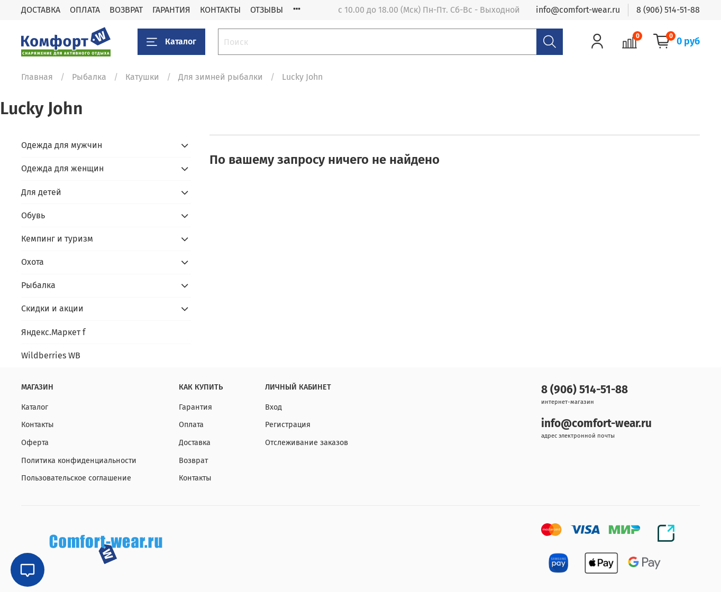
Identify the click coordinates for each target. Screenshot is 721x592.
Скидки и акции (52, 308)
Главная (37, 77)
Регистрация (288, 424)
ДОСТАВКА (40, 10)
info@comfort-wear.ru (578, 10)
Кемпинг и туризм (57, 239)
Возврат (193, 460)
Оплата (191, 424)
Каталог (171, 41)
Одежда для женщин (62, 168)
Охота (32, 262)
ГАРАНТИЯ (171, 10)
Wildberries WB (50, 355)
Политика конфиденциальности (78, 460)
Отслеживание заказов (306, 442)
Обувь (33, 215)
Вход (273, 407)
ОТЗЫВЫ (266, 10)
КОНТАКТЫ (220, 10)
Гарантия (195, 407)
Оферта (35, 442)
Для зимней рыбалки (220, 77)
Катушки (142, 77)
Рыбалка (89, 77)
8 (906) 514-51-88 (668, 10)
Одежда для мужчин (61, 145)
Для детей (41, 192)
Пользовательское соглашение (76, 478)
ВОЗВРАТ (126, 10)
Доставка (195, 442)
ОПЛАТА (85, 10)
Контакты (37, 424)
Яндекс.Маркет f (53, 332)
